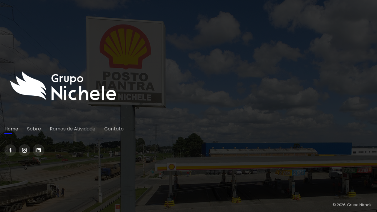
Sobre (34, 128)
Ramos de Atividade (72, 128)
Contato (114, 128)
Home (11, 128)
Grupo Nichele (360, 204)
